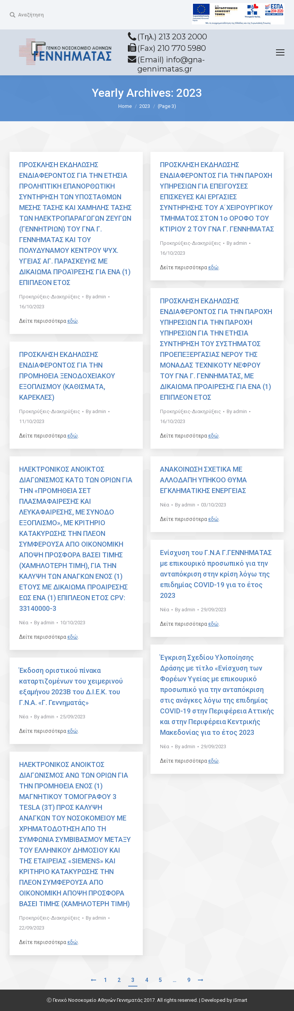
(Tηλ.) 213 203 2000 (172, 36)
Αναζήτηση (31, 15)
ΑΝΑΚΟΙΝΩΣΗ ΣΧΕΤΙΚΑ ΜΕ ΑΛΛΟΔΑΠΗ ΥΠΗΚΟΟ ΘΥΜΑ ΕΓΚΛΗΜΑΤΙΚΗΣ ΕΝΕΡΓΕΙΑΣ (203, 480)
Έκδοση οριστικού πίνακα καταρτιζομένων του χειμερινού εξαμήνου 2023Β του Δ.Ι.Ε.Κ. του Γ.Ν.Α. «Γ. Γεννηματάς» (71, 686)
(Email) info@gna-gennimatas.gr (171, 64)
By (96, 297)
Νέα (23, 622)
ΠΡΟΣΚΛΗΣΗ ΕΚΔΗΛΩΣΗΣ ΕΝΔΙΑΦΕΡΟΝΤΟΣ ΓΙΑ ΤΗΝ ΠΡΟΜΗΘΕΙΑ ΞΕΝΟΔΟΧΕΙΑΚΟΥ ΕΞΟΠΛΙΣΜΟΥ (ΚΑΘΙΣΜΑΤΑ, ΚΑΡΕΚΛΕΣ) (67, 375)
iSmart (240, 1000)
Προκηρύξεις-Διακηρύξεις (49, 297)
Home (125, 106)
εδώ (72, 321)
